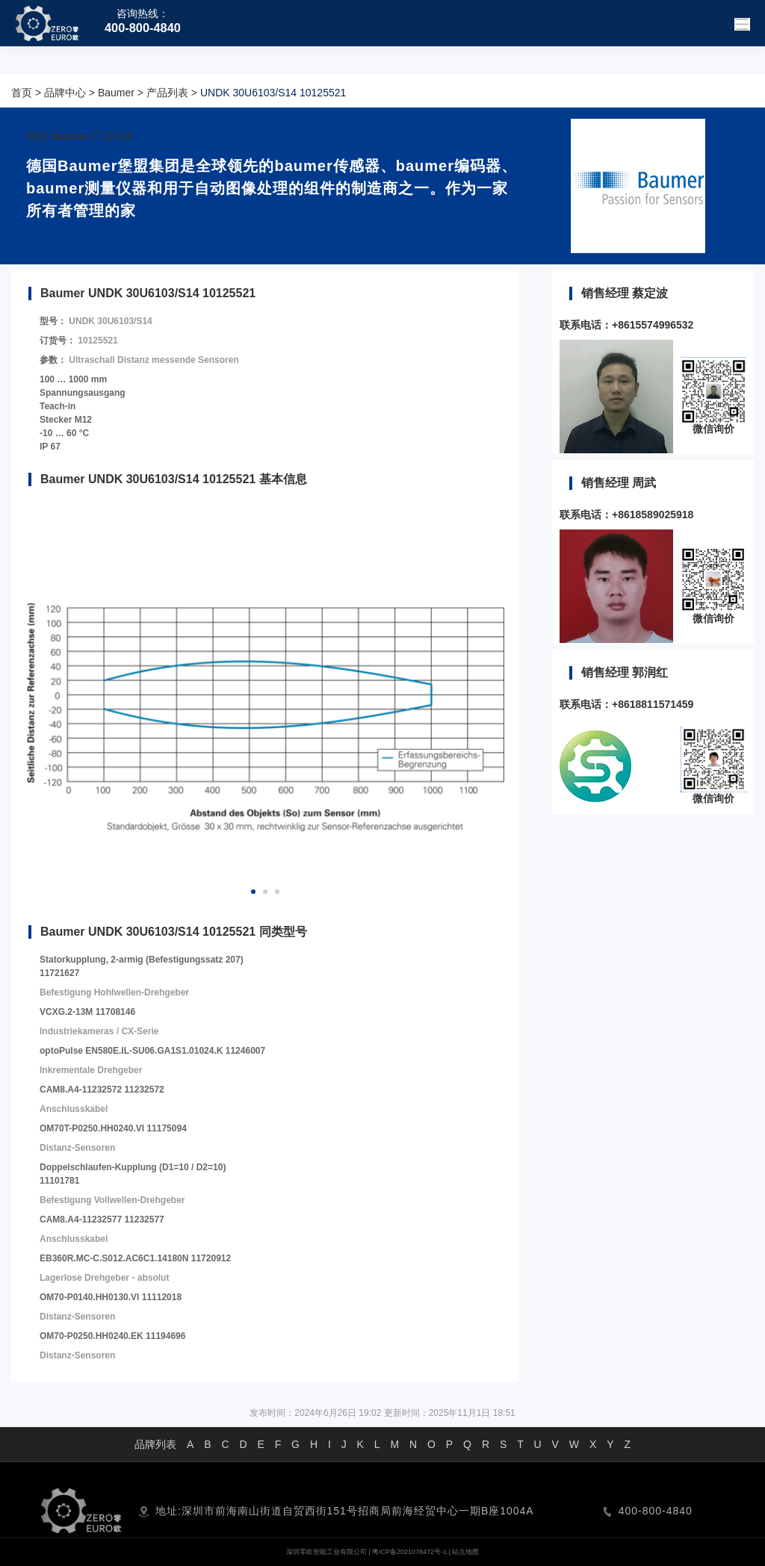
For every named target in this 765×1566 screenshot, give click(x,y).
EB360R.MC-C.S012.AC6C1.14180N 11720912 (135, 1258)
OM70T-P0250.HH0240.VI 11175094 (113, 1128)
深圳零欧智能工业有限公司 (326, 1552)
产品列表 (167, 93)
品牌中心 (65, 93)
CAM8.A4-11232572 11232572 (102, 1089)
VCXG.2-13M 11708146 (87, 1012)
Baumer (116, 93)
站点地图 (465, 1552)
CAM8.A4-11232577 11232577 (102, 1219)
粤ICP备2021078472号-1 (409, 1552)
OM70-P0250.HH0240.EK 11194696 (112, 1336)
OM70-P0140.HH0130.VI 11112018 (111, 1297)
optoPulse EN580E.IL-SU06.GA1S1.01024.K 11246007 (152, 1050)
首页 (21, 93)
